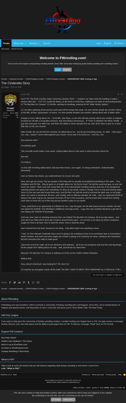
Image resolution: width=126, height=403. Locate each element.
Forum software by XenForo (63, 380)
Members (33, 43)
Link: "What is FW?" (10, 369)
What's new (18, 43)
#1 (122, 94)
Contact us (86, 375)
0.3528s (106, 387)
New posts (5, 49)
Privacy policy (111, 375)
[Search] (119, 43)
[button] (25, 43)
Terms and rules (98, 375)
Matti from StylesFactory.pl (71, 382)
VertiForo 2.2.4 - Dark (9, 375)
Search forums (16, 49)
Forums (6, 43)
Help (120, 375)
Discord (47, 43)
